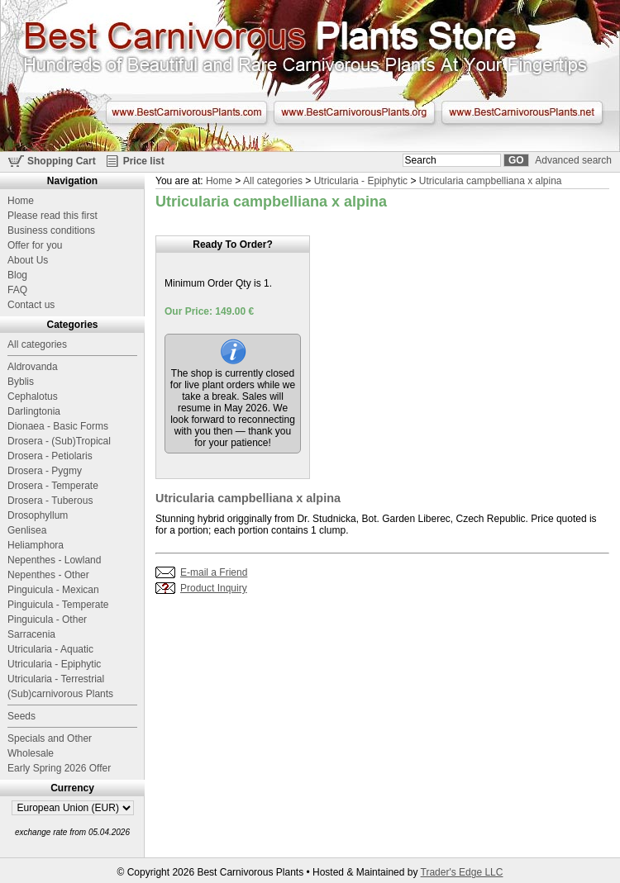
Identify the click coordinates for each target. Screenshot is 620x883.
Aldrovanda (32, 367)
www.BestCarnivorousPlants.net (522, 112)
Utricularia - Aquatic (50, 649)
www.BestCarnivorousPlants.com (186, 112)
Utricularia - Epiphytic (361, 181)
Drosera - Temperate (52, 485)
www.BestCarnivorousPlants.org (354, 112)
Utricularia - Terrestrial (55, 679)
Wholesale (30, 753)
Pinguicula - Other (47, 619)
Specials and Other (49, 738)
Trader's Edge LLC (462, 872)
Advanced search (573, 160)
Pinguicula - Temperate (58, 604)
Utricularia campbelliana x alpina (490, 181)
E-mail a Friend (213, 572)
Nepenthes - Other (48, 575)
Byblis (20, 381)
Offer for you (34, 245)
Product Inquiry (213, 588)
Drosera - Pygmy (44, 471)
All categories (273, 181)
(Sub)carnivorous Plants (60, 694)
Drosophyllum (37, 515)
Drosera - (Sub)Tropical (59, 441)
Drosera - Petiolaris (50, 456)
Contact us (31, 305)
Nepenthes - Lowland (54, 560)
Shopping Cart (61, 161)
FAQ (17, 290)
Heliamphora (35, 545)
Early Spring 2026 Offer (59, 768)
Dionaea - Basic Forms (57, 426)
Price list (144, 161)
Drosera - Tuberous (50, 500)
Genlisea (26, 530)
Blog (17, 275)
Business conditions (51, 230)
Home (219, 181)
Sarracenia (31, 634)
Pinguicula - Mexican (53, 590)
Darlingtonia (33, 411)
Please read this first (52, 215)
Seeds (21, 716)
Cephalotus (32, 396)
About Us (27, 260)
